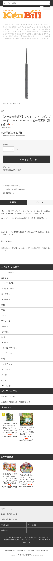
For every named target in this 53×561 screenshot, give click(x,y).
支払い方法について (17, 537)
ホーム (4, 103)
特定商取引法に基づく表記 (12, 170)
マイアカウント (6, 525)
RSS (24, 542)
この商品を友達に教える (10, 186)
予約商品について (8, 396)
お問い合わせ (5, 530)
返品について (7, 167)
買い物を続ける (7, 193)
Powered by (26, 555)
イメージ (39, 202)
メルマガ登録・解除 (42, 539)
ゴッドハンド (16, 103)
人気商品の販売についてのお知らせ (15, 402)
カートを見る (32, 525)
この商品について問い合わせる (12, 189)
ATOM (28, 542)
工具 (9, 103)
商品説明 (13, 202)
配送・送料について (31, 537)
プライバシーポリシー (27, 539)
